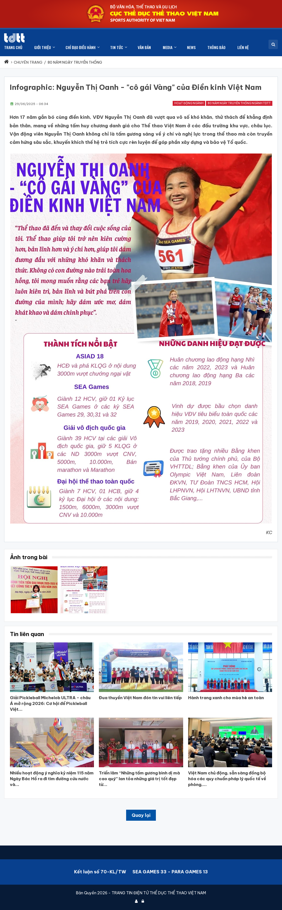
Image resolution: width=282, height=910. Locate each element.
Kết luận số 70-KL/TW (100, 871)
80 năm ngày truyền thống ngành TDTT (239, 103)
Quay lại (141, 815)
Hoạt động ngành (189, 103)
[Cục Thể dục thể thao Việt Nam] (14, 37)
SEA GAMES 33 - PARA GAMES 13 (170, 871)
